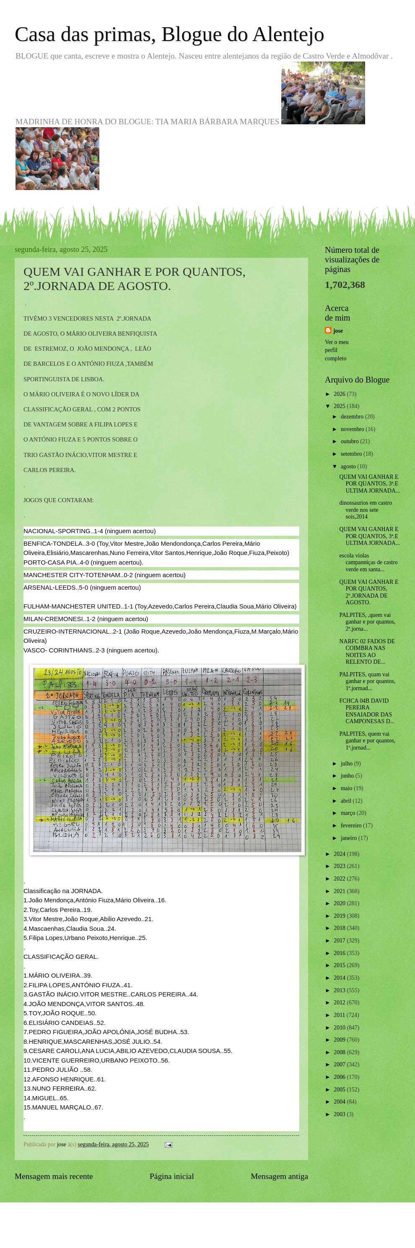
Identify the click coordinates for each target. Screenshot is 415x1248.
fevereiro (352, 825)
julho (347, 763)
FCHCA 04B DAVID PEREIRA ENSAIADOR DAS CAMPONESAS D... (366, 711)
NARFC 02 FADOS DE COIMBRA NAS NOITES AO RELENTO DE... (367, 651)
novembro (353, 429)
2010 (340, 1028)
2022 (340, 879)
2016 (340, 953)
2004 (340, 1102)
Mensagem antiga (279, 1176)
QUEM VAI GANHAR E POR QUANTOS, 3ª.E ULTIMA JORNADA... (369, 484)
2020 (340, 903)
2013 (340, 990)
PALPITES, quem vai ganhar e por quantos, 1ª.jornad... (367, 741)
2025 (340, 406)
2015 (340, 965)
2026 (340, 394)
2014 (340, 978)
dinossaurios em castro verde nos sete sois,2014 (365, 510)
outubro (350, 441)
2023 (340, 866)
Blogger (253, 1231)
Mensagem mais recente (54, 1176)
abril (347, 801)
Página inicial (172, 1176)
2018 (340, 928)
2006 (340, 1077)
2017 (340, 940)
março (349, 813)
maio (347, 788)
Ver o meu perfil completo (337, 350)
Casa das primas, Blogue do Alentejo (169, 34)
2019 (340, 916)
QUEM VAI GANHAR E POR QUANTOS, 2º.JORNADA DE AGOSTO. (368, 592)
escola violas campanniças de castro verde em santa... (368, 562)
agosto (349, 466)
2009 (340, 1040)
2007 (340, 1064)
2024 (340, 854)
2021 (340, 891)
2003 (340, 1114)
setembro (352, 454)
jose (338, 331)
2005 (340, 1089)
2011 (340, 1015)
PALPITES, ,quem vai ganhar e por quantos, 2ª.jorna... (367, 622)
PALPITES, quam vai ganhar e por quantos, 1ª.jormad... (367, 681)
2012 (340, 1002)
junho (348, 776)
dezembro (353, 416)
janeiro (349, 838)
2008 (340, 1052)
